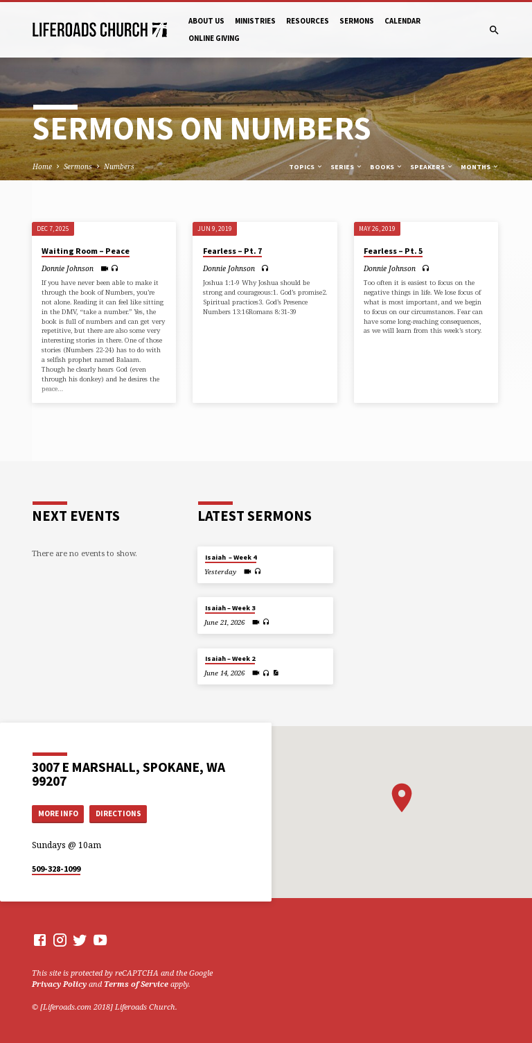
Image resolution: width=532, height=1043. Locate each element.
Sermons (356, 21)
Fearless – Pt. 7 (232, 250)
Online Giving (214, 38)
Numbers (119, 166)
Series (346, 166)
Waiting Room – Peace (86, 250)
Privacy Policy (59, 984)
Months (480, 166)
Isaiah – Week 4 (230, 557)
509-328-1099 (56, 868)
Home (42, 166)
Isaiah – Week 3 (230, 607)
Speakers (432, 166)
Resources (307, 21)
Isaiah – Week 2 (230, 658)
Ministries (255, 21)
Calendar (402, 21)
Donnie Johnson (68, 268)
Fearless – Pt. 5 (393, 250)
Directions (118, 813)
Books (386, 166)
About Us (206, 21)
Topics (306, 166)
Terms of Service (136, 984)
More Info (58, 813)
